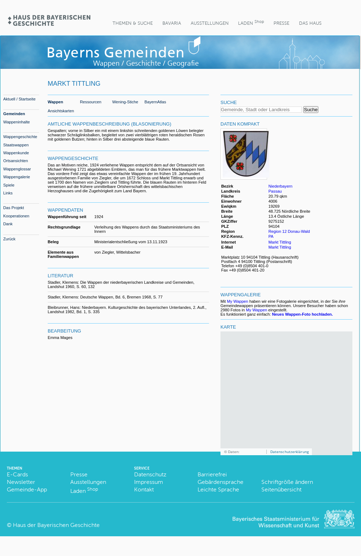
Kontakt (144, 489)
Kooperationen (16, 216)
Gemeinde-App (27, 489)
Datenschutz (150, 474)
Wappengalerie (16, 177)
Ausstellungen (210, 23)
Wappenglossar (17, 169)
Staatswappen (16, 145)
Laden (251, 22)
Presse (281, 23)
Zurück (9, 239)
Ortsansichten (15, 161)
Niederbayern (281, 186)
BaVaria (171, 23)
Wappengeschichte (20, 137)
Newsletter (21, 482)
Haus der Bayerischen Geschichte (56, 525)
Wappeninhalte (16, 122)
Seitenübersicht (281, 489)
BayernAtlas (155, 102)
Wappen (55, 102)
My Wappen (237, 301)
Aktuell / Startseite (19, 99)
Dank (8, 224)
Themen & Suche (133, 23)
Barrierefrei (212, 474)
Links (8, 193)
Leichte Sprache (218, 489)
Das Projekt (13, 208)
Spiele (8, 185)
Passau (275, 191)
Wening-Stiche (125, 102)
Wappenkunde (16, 153)
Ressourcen (90, 102)
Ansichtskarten (61, 111)
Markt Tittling (280, 242)
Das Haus (310, 23)
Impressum (148, 482)
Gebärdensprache (220, 482)
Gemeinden (14, 114)
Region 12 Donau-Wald (289, 231)
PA (271, 236)
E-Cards (17, 474)
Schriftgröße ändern (287, 482)
